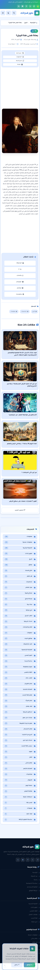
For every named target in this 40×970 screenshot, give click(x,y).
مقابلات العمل (34, 914)
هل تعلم (35, 942)
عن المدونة (35, 876)
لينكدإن (20, 288)
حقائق (36, 946)
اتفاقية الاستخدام (33, 887)
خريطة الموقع (34, 890)
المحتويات (20, 57)
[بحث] (14, 13)
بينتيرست (20, 294)
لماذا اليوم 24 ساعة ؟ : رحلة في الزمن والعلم (22, 444)
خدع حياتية (35, 922)
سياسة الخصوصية (32, 883)
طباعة (20, 64)
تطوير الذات (35, 907)
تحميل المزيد (20, 510)
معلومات (14, 311)
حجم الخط (20, 53)
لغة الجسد (35, 918)
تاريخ (34, 31)
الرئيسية (36, 872)
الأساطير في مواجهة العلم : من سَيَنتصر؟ (23, 415)
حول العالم (35, 953)
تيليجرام (19, 282)
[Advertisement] (20, 86)
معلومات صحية (33, 935)
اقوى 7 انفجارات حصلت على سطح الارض (23, 501)
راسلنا (36, 880)
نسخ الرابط (20, 60)
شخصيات (24, 311)
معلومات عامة (34, 949)
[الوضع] (8, 13)
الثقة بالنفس (34, 911)
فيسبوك (20, 263)
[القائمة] (3, 13)
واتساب (20, 275)
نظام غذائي (35, 938)
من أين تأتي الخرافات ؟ (29, 472)
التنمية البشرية (34, 904)
